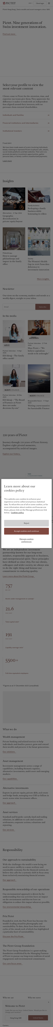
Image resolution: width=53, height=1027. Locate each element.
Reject (26, 523)
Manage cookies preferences (26, 540)
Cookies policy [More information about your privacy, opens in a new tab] (17, 512)
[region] (26, 513)
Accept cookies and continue (26, 531)
